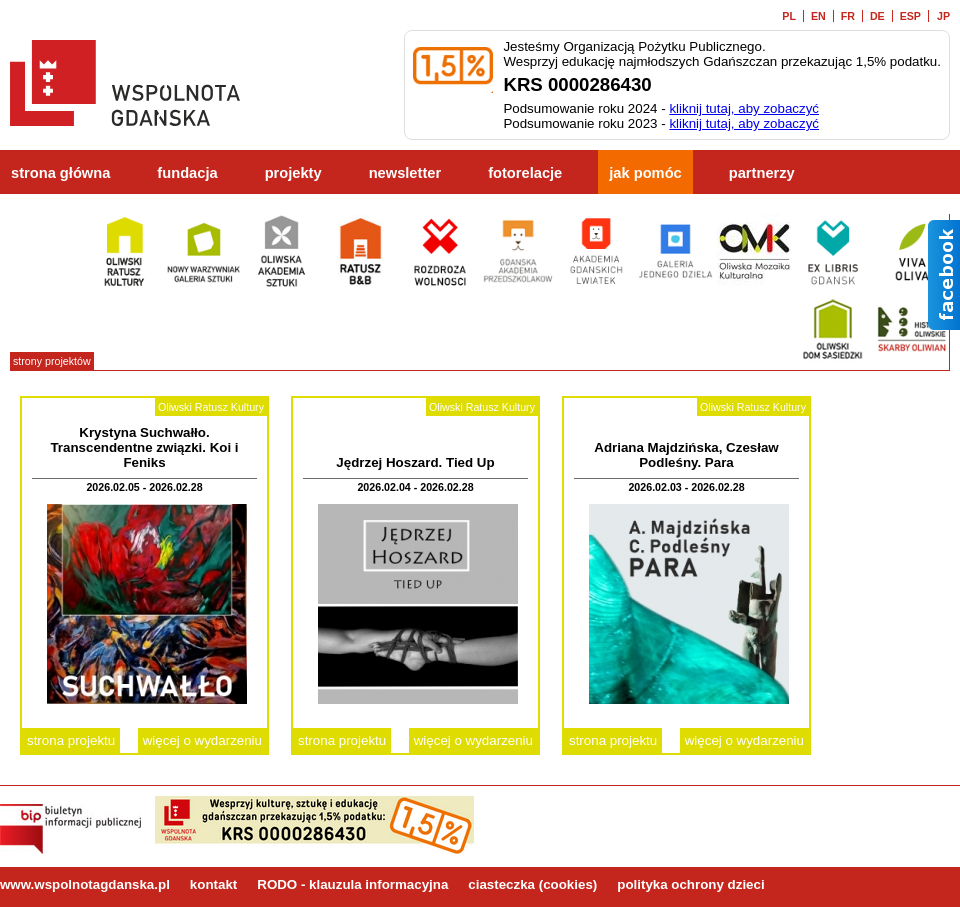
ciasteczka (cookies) (532, 884)
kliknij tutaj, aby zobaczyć (744, 108)
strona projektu (71, 740)
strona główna (60, 173)
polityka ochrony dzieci (690, 884)
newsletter (405, 173)
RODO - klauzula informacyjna (352, 884)
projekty (293, 173)
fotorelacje (525, 173)
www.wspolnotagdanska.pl (85, 884)
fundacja (187, 173)
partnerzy (762, 173)
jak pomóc (645, 173)
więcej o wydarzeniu (202, 740)
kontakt (213, 884)
